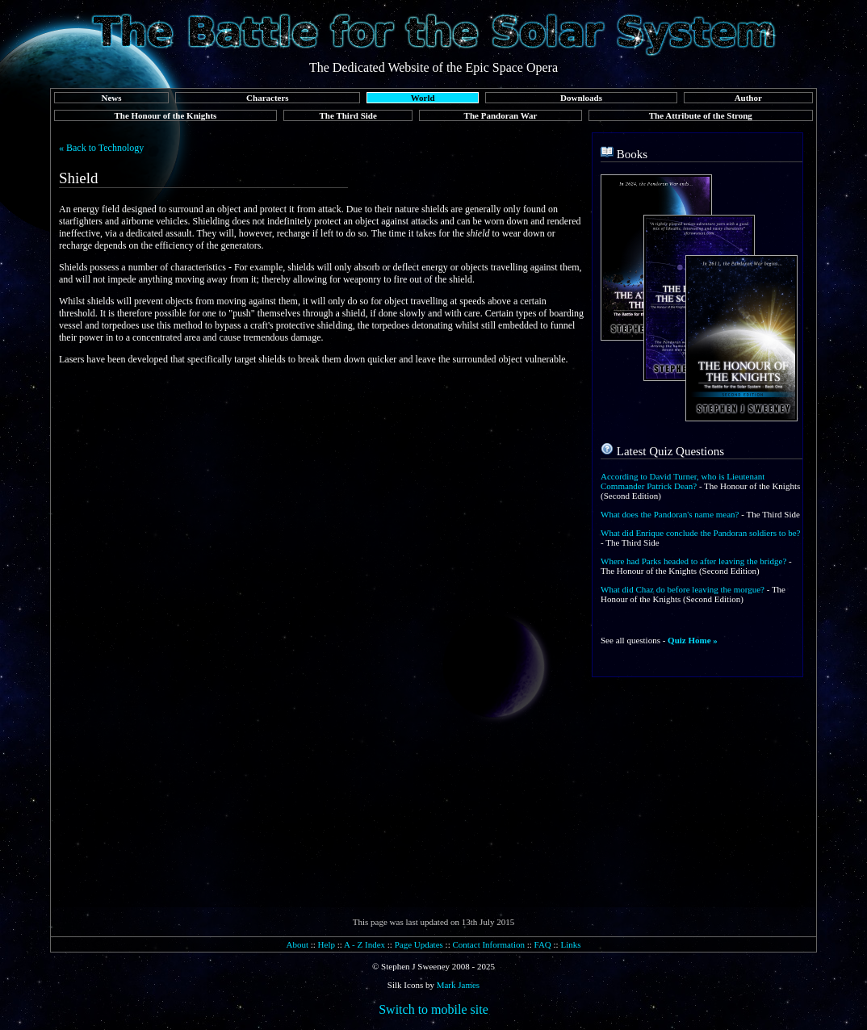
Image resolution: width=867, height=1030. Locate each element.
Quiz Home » (693, 640)
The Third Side (348, 115)
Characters (267, 98)
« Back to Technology (101, 147)
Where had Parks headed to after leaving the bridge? (693, 561)
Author (748, 98)
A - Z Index (364, 944)
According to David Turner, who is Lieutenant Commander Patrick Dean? (682, 481)
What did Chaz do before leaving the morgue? (682, 589)
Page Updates (419, 944)
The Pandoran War (501, 115)
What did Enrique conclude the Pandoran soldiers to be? (700, 533)
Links (570, 944)
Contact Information (488, 944)
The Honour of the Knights (165, 115)
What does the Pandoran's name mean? (670, 514)
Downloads (581, 98)
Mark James (458, 985)
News (111, 98)
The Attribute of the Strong (700, 115)
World (423, 98)
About (297, 944)
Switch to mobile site (433, 1009)
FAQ (542, 944)
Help (326, 944)
